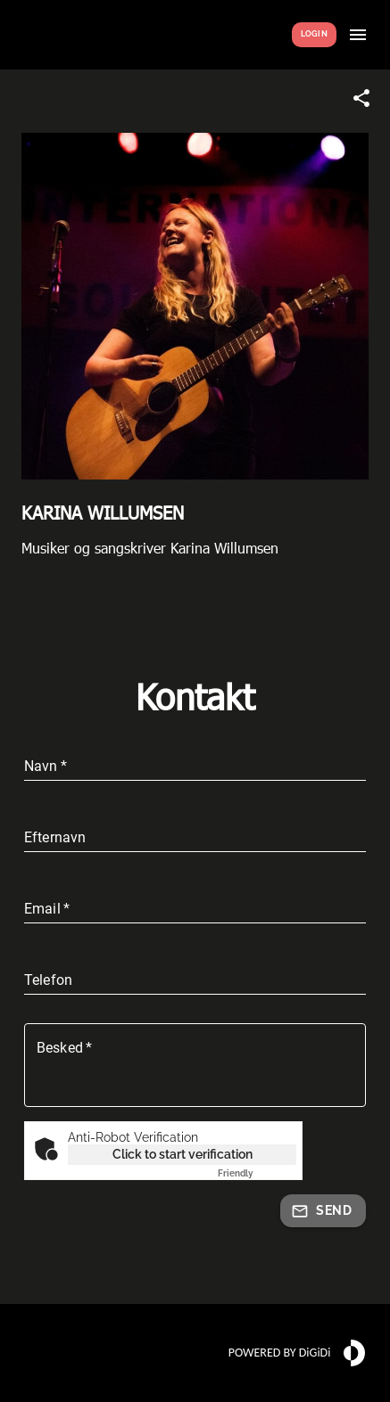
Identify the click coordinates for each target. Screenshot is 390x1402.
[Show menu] (357, 34)
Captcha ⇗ (257, 1173)
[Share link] (361, 98)
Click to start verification (182, 1154)
